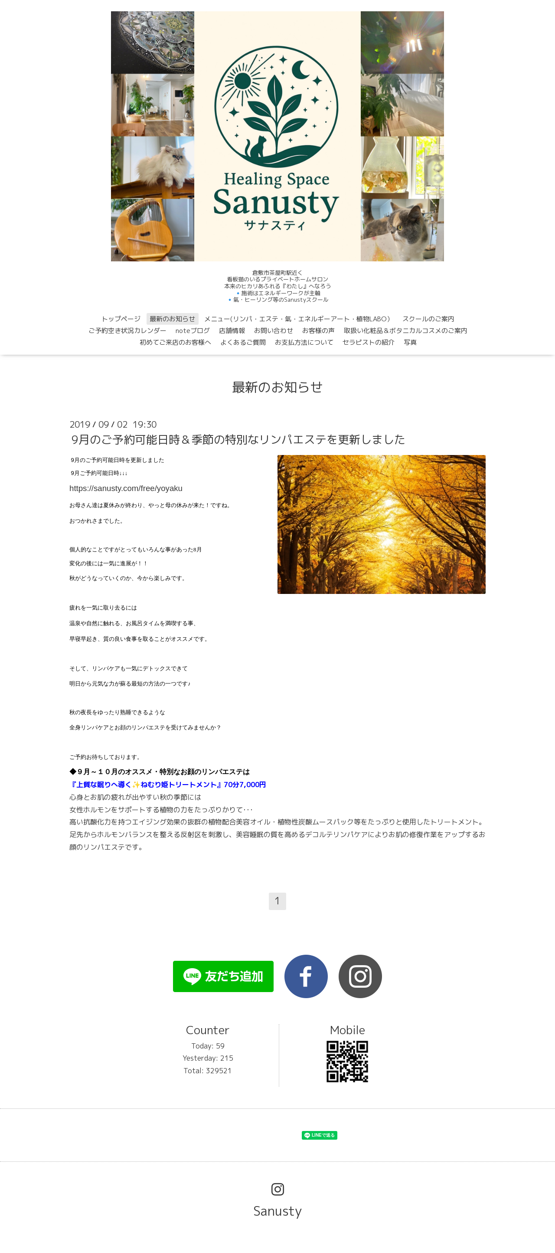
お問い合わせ (273, 330)
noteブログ (193, 330)
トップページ (120, 318)
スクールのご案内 (428, 318)
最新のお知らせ (172, 318)
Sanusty (277, 1211)
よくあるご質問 (243, 342)
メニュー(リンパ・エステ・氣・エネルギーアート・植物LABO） (298, 318)
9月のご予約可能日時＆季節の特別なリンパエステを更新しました (238, 439)
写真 (410, 342)
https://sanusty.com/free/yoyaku (126, 488)
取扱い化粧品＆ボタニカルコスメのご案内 (405, 330)
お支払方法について (304, 342)
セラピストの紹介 (369, 342)
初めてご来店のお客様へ (175, 342)
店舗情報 (232, 330)
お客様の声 (318, 330)
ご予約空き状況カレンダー (127, 330)
